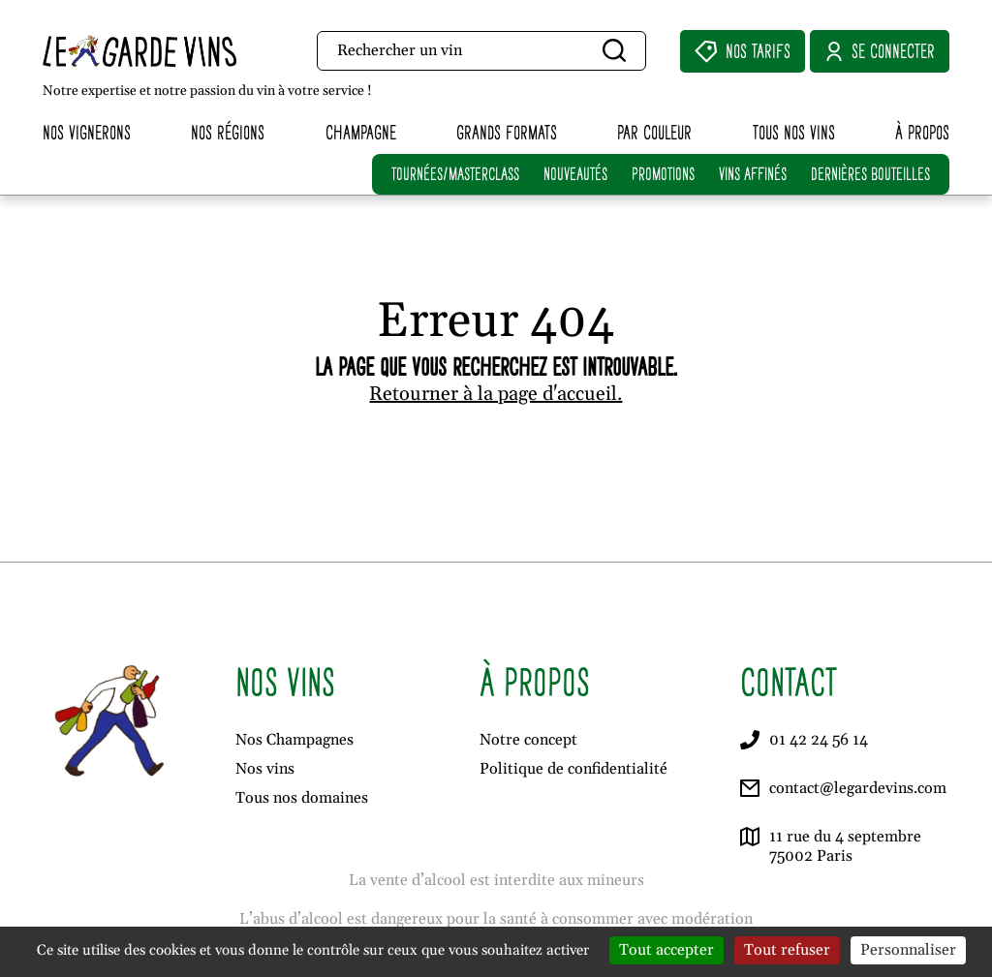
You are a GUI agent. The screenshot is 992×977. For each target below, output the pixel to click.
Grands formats (506, 132)
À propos (922, 132)
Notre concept (528, 739)
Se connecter (879, 51)
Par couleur (654, 132)
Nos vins (264, 769)
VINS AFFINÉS (753, 174)
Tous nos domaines (301, 798)
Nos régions (227, 132)
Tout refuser (787, 950)
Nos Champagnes (294, 739)
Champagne (361, 132)
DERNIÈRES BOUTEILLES (870, 174)
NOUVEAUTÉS (575, 174)
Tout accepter (666, 950)
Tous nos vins (794, 132)
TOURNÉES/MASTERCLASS (455, 174)
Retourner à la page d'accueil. (495, 394)
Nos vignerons (87, 132)
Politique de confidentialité (573, 769)
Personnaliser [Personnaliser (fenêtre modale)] (908, 950)
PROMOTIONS (663, 174)
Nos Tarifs (742, 51)
